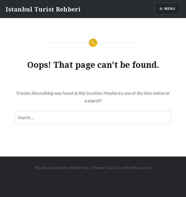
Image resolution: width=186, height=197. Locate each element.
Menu (169, 9)
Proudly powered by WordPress (61, 167)
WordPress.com (137, 167)
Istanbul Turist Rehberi (43, 9)
